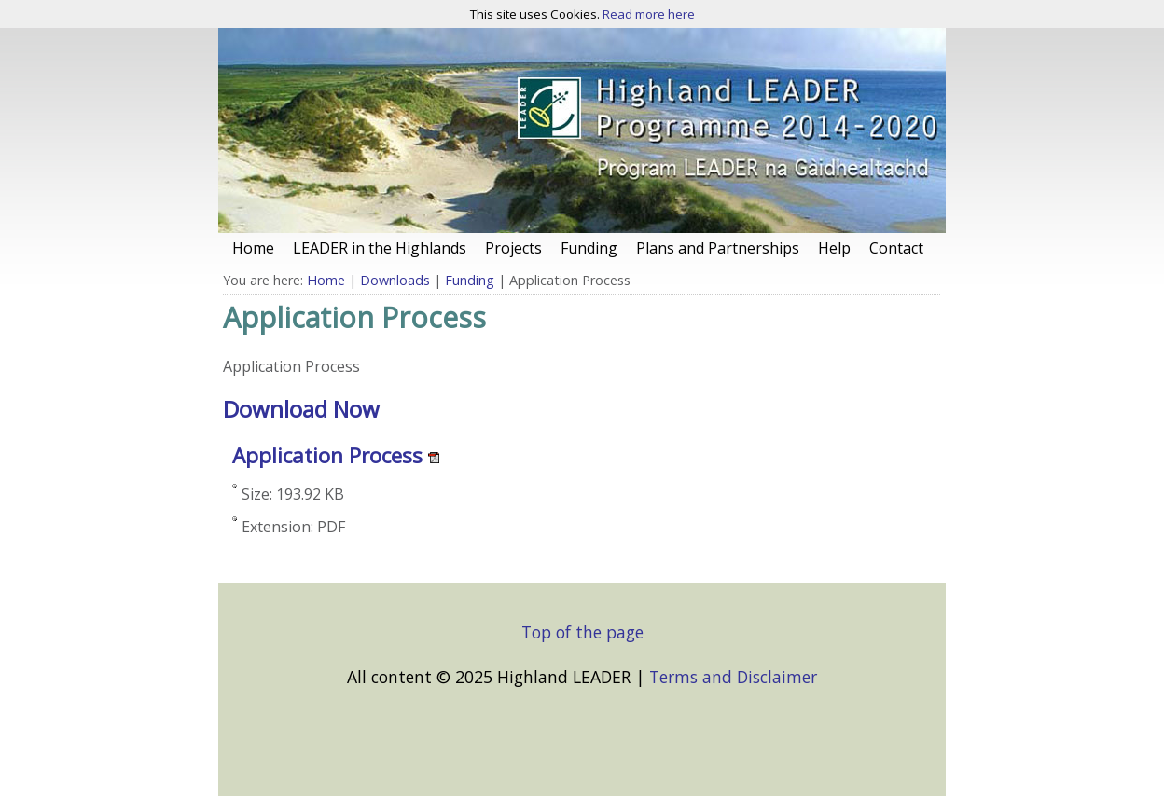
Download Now (301, 408)
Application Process (327, 455)
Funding (469, 280)
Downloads (395, 280)
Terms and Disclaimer (733, 677)
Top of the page (582, 632)
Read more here (649, 14)
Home (326, 280)
